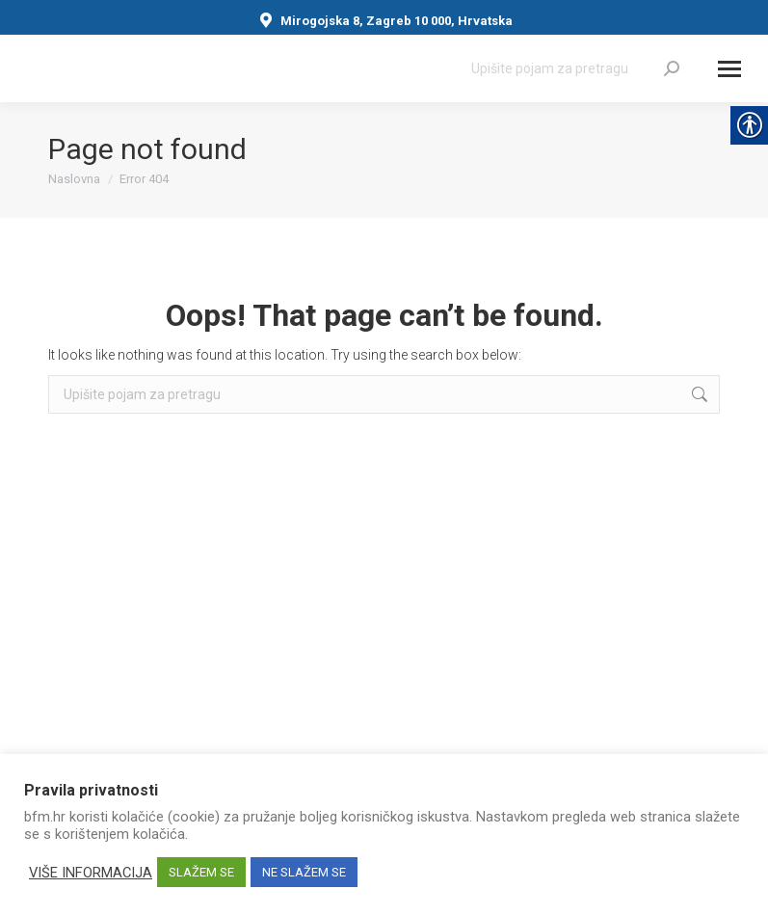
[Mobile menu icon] (729, 69)
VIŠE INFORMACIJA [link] (90, 872)
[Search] (575, 68)
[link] (671, 68)
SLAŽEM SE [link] (201, 872)
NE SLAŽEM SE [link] (304, 872)
